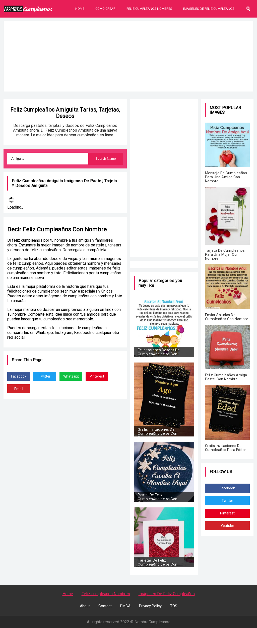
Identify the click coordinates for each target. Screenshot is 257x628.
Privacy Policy (150, 606)
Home (79, 9)
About (85, 606)
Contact (105, 606)
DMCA (125, 606)
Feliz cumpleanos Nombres (106, 593)
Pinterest (97, 376)
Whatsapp (71, 376)
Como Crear (105, 9)
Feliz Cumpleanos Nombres (149, 9)
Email (18, 389)
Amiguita (39, 185)
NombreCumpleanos (152, 621)
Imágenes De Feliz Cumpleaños (208, 9)
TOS (173, 606)
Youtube (227, 526)
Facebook (18, 376)
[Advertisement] (128, 56)
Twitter (44, 376)
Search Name (105, 158)
